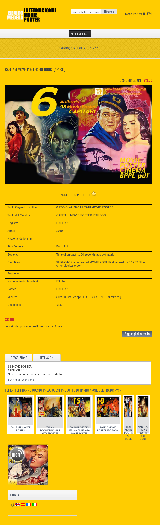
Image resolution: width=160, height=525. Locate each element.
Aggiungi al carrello (137, 333)
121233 (92, 48)
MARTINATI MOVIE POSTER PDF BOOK (143, 433)
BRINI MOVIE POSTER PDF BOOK (128, 433)
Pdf (79, 48)
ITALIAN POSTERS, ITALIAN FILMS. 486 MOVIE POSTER (79, 430)
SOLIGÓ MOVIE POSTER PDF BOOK (107, 429)
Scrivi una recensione (21, 380)
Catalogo (65, 48)
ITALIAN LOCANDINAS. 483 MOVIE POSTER (50, 430)
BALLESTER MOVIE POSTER (20, 429)
